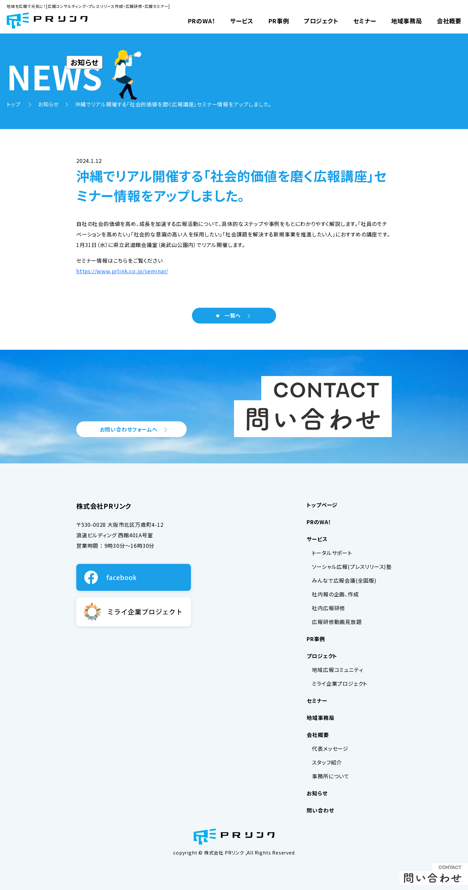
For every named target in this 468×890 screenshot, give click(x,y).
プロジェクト (321, 20)
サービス (241, 20)
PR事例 (278, 20)
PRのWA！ (202, 20)
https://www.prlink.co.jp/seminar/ (122, 271)
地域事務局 (406, 20)
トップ (14, 104)
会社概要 (449, 20)
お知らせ (48, 104)
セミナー (364, 20)
